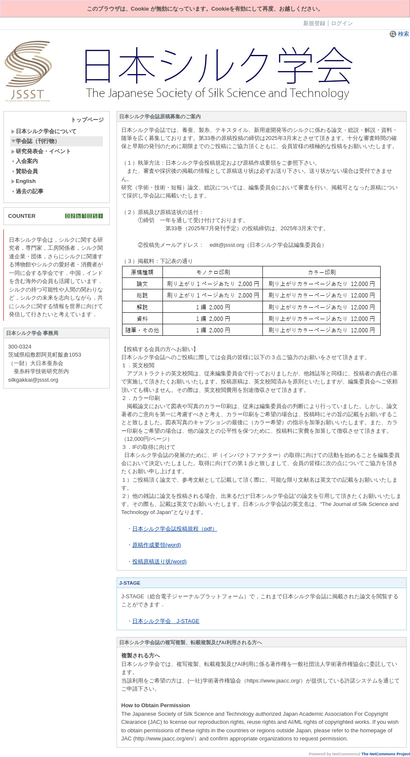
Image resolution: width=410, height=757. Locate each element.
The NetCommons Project (386, 754)
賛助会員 (24, 171)
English (23, 181)
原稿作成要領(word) (156, 545)
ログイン (342, 23)
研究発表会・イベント (41, 151)
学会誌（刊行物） (35, 141)
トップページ (87, 120)
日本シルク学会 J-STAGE (165, 621)
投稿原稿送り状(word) (159, 561)
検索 (399, 34)
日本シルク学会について (44, 131)
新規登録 (314, 23)
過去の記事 (27, 191)
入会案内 (24, 161)
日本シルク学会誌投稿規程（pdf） (174, 529)
